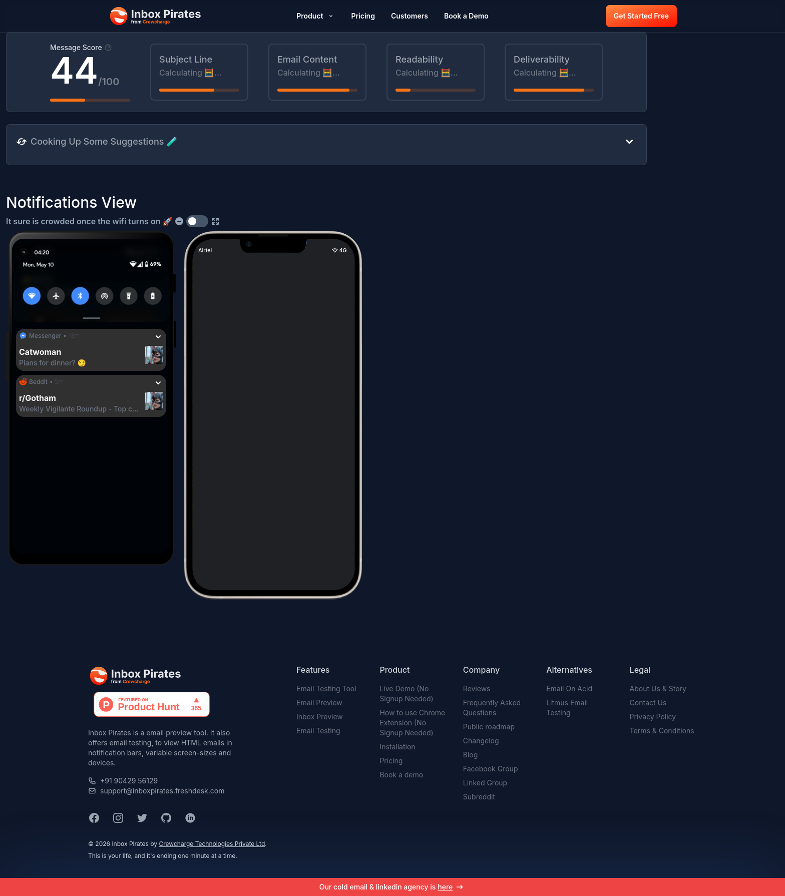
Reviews (477, 688)
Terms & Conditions (662, 730)
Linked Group (485, 782)
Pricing (391, 760)
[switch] (197, 221)
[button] (156, 16)
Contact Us (648, 702)
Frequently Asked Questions (492, 707)
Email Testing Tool (326, 688)
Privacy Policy (653, 716)
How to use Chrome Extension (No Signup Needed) (412, 722)
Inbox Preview (319, 716)
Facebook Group (490, 768)
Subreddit (479, 796)
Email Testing (318, 730)
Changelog (481, 740)
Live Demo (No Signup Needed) (406, 693)
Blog (470, 754)
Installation (397, 746)
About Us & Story (658, 688)
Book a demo (401, 774)
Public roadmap (489, 726)
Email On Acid (569, 688)
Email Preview (319, 702)
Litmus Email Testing (567, 707)
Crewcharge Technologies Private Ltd (212, 843)
